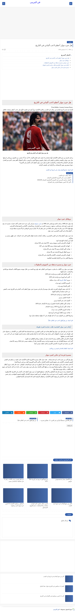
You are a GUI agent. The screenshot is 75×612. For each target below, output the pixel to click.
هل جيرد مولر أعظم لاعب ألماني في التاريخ (57, 58)
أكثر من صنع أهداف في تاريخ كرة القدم (54, 576)
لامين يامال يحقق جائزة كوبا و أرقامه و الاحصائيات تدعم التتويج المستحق (39, 505)
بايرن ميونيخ (38, 223)
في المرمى (35, 2)
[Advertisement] (37, 24)
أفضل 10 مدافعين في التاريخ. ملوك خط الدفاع (52, 586)
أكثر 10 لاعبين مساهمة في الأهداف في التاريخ (52, 596)
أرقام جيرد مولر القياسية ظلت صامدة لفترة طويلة (56, 65)
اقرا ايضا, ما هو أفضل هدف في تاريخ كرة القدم (59, 170)
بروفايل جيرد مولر (64, 60)
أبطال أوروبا (63, 280)
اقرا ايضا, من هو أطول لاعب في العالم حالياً (60, 320)
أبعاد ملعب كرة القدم (65, 175)
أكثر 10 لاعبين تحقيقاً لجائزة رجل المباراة (59, 182)
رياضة (69, 42)
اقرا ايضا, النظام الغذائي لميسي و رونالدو (61, 348)
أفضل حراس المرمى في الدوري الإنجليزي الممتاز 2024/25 (54, 180)
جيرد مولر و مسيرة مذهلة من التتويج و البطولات (56, 62)
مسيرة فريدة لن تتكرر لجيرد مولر (60, 67)
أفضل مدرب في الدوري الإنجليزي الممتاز (59, 177)
